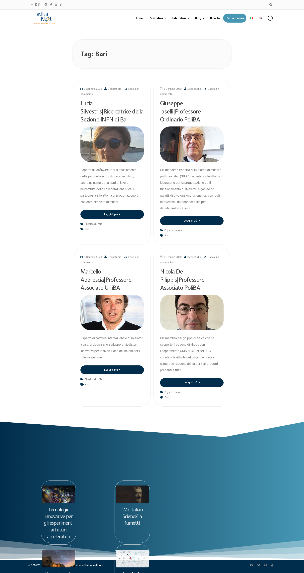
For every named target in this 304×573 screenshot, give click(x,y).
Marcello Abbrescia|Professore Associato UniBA (105, 279)
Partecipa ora (235, 18)
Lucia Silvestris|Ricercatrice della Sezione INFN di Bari (112, 111)
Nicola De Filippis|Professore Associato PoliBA (182, 279)
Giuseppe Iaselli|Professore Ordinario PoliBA (180, 111)
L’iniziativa (156, 18)
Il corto (215, 18)
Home (139, 18)
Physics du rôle (93, 223)
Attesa (79, 565)
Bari (87, 229)
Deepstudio (114, 88)
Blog (198, 18)
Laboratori (179, 18)
